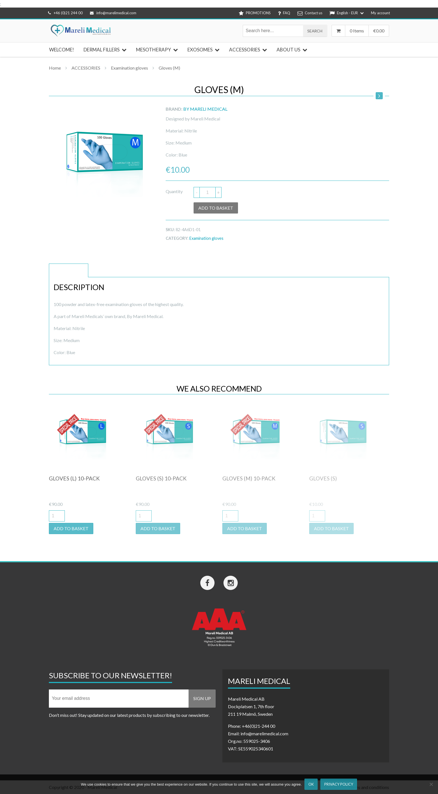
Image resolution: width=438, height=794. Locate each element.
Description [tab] (69, 270)
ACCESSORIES (86, 67)
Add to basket (215, 207)
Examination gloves (129, 67)
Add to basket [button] (71, 528)
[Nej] (431, 784)
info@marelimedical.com (113, 13)
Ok (311, 784)
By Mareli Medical (205, 109)
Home (55, 67)
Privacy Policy (338, 784)
